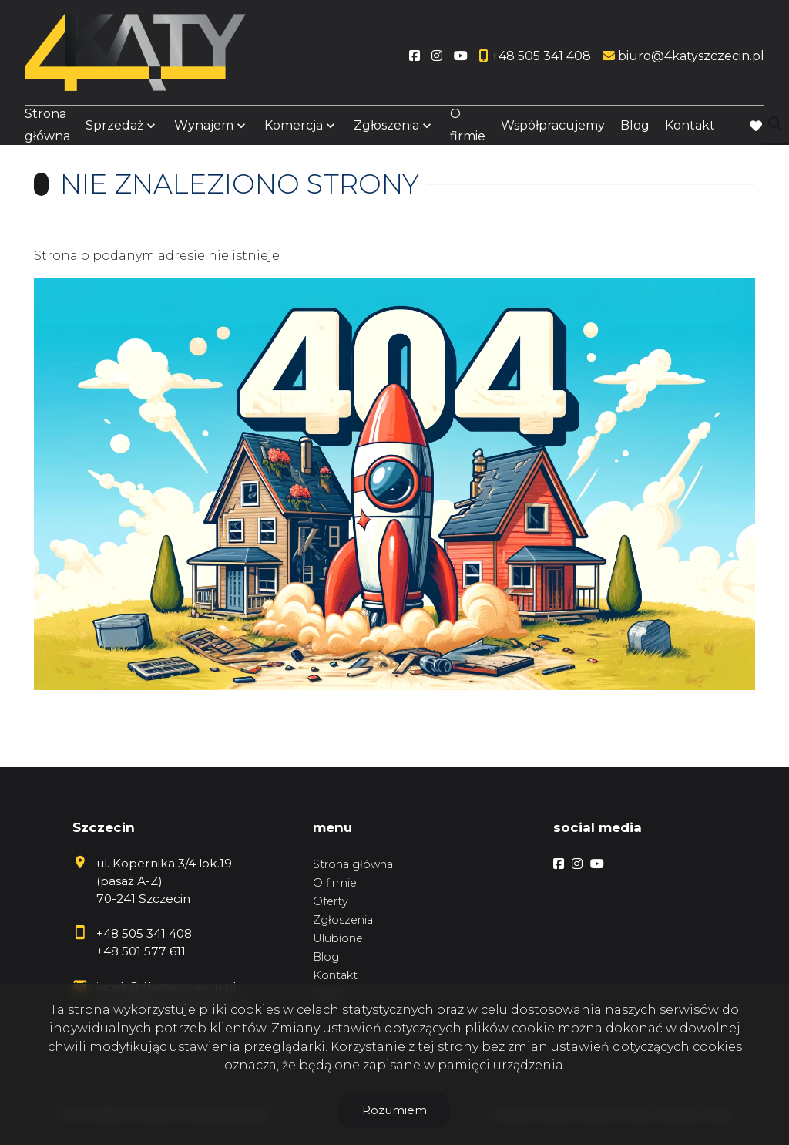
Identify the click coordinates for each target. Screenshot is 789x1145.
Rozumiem (394, 1110)
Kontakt (690, 125)
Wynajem (203, 125)
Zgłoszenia (386, 125)
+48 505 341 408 (144, 933)
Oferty (330, 901)
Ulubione (338, 938)
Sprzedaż (114, 125)
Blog (635, 125)
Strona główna (47, 124)
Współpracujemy (553, 125)
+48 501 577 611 (141, 951)
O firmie (467, 124)
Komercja (293, 125)
